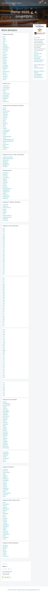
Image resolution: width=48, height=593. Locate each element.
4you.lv (4, 41)
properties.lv (6, 144)
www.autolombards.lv (39, 60)
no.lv (4, 341)
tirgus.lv (4, 193)
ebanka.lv (5, 180)
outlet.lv (4, 427)
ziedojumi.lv (5, 198)
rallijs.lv (4, 529)
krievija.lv (5, 60)
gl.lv (4, 289)
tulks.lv (4, 491)
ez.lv (4, 271)
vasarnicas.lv (6, 147)
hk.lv (4, 300)
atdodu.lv (5, 44)
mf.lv (4, 329)
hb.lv (4, 295)
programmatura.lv (7, 215)
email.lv (4, 209)
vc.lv (4, 384)
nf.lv (4, 336)
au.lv (4, 236)
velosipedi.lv (5, 452)
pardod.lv (5, 429)
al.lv (3, 233)
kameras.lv (5, 417)
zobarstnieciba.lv (7, 493)
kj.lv (3, 317)
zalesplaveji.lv (6, 458)
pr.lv (4, 352)
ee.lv (4, 264)
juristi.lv (4, 548)
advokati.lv (5, 545)
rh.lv (4, 358)
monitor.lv (5, 422)
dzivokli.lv (5, 117)
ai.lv (3, 231)
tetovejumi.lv (6, 488)
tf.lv (3, 374)
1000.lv (4, 40)
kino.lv (4, 515)
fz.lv (4, 283)
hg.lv (4, 297)
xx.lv (4, 394)
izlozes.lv (5, 510)
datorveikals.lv (6, 411)
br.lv (4, 242)
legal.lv (4, 550)
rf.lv (3, 356)
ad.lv (4, 229)
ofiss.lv (4, 142)
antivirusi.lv (5, 204)
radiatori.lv (5, 435)
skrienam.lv (5, 531)
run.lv (4, 70)
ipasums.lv (5, 123)
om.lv (4, 342)
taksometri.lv (6, 101)
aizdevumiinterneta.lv (8, 157)
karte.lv (4, 59)
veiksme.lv (5, 76)
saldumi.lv (5, 438)
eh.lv (4, 266)
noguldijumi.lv (6, 190)
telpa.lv (4, 146)
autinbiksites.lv (6, 403)
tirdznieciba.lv (6, 448)
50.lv (4, 43)
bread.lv (4, 406)
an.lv (4, 234)
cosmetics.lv (5, 410)
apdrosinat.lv (6, 160)
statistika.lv (5, 220)
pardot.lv (5, 430)
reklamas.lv (5, 218)
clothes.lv (5, 408)
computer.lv (5, 206)
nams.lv (4, 138)
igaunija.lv (5, 57)
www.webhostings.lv (38, 77)
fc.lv (3, 272)
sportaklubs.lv (6, 534)
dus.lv (4, 52)
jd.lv (3, 310)
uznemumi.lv (6, 195)
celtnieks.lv (5, 112)
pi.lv (4, 347)
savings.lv (5, 166)
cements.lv (5, 116)
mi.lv (4, 333)
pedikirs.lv (5, 475)
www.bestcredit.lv (38, 53)
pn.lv (4, 348)
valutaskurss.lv (6, 196)
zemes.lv (5, 149)
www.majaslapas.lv (38, 74)
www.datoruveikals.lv (38, 68)
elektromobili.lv (6, 93)
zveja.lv (4, 539)
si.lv (3, 367)
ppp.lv (4, 350)
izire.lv (4, 125)
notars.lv (5, 554)
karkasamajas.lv (6, 130)
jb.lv (4, 308)
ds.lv (4, 261)
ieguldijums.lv (6, 165)
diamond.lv (5, 414)
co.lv (4, 252)
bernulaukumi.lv (6, 405)
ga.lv (4, 284)
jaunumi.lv (5, 187)
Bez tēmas (4, 563)
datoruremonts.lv (7, 207)
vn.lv (4, 390)
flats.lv (4, 120)
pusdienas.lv (5, 478)
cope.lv (4, 502)
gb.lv (4, 286)
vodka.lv (4, 456)
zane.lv (4, 79)
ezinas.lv (5, 184)
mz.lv (4, 334)
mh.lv (4, 331)
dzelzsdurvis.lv (6, 416)
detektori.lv (5, 413)
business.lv (5, 176)
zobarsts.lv (5, 494)
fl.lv (3, 279)
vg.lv (4, 387)
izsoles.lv (5, 128)
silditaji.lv (5, 440)
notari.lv (5, 553)
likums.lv (5, 551)
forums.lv (5, 54)
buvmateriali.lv (6, 111)
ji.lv (3, 313)
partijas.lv (5, 68)
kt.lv (4, 319)
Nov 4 (10, 569)
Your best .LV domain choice (11, 3)
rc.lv (4, 355)
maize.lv (4, 421)
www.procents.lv (37, 57)
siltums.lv (5, 483)
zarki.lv (4, 460)
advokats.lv (5, 546)
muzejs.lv (5, 523)
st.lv (4, 372)
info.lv (4, 214)
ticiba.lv (4, 73)
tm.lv (4, 375)
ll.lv (3, 324)
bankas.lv (5, 174)
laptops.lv (5, 419)
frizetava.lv (5, 469)
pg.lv (4, 345)
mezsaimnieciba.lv (7, 136)
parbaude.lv (5, 66)
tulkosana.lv (5, 490)
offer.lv (4, 425)
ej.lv (3, 267)
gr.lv (4, 292)
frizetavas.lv (5, 471)
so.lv (4, 371)
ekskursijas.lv (6, 504)
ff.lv (3, 274)
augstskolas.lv (6, 47)
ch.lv (4, 247)
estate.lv (5, 119)
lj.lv (3, 322)
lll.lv (3, 325)
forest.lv (5, 122)
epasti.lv (5, 210)
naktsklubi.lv (6, 524)
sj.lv (3, 369)
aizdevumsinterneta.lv (8, 158)
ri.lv (3, 360)
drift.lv (4, 90)
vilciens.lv (5, 78)
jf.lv (3, 311)
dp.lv (4, 260)
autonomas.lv (6, 89)
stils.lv (4, 535)
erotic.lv (4, 505)
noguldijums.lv (6, 191)
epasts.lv (5, 212)
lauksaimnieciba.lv (7, 188)
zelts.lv (4, 461)
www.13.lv (36, 55)
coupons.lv (5, 51)
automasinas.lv (6, 87)
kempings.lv (5, 513)
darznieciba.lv (6, 177)
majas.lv (4, 133)
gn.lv (4, 291)
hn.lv (4, 302)
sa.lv (4, 366)
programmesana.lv (7, 217)
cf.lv (3, 245)
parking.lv (5, 432)
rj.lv (3, 361)
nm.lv (4, 339)
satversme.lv (6, 556)
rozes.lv (4, 436)
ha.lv (4, 294)
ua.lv (4, 377)
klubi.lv (4, 516)
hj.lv (4, 298)
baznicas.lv (5, 49)
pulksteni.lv (5, 433)
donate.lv (5, 179)
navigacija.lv (5, 424)
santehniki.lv (6, 480)
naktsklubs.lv (6, 526)
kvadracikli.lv (6, 95)
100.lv (4, 38)
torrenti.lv (5, 74)
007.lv (4, 36)
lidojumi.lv (5, 518)
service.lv (5, 482)
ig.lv (4, 305)
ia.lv (3, 303)
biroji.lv (4, 108)
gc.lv (4, 287)
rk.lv (4, 363)
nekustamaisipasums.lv (8, 139)
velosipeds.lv (6, 453)
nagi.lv (4, 474)
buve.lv (4, 109)
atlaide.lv (5, 402)
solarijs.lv (5, 486)
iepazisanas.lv (6, 508)
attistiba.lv (5, 46)
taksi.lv (4, 100)
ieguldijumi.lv (6, 163)
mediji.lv (4, 63)
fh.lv (4, 278)
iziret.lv (4, 127)
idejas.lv (4, 55)
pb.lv (4, 344)
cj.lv (3, 248)
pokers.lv (5, 528)
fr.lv (3, 281)
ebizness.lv (5, 182)
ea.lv (4, 263)
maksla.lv (5, 520)
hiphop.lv (5, 507)
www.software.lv (37, 76)
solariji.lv (5, 485)
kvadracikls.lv (6, 97)
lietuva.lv (5, 62)
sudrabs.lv (5, 443)
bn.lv (4, 240)
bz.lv (4, 244)
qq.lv (4, 353)
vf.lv (4, 386)
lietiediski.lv (5, 98)
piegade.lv (5, 477)
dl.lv (3, 258)
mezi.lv (4, 135)
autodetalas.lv (6, 85)
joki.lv (4, 512)
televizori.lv (5, 444)
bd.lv (4, 237)
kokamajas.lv (6, 131)
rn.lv (4, 364)
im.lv (4, 306)
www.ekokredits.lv (38, 61)
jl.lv (3, 314)
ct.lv (3, 253)
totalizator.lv (6, 537)
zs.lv (4, 395)
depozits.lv (5, 161)
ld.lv (3, 321)
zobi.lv (4, 496)
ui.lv (4, 383)
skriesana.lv (5, 532)
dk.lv (4, 256)
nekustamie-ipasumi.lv (8, 141)
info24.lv (5, 185)
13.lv (39, 589)
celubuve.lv (5, 114)
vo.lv (4, 392)
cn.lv (4, 250)
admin (4, 569)
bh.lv (4, 239)
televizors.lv (5, 446)
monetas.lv (5, 65)
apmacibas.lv (6, 172)
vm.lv (4, 389)
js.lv (3, 316)
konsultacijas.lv (6, 472)
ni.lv (4, 337)
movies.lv (5, 521)
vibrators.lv (5, 455)
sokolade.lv (5, 441)
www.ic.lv (36, 52)
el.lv (3, 269)
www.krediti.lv (37, 58)
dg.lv (4, 255)
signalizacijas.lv (6, 71)
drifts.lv (4, 92)
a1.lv (4, 228)
